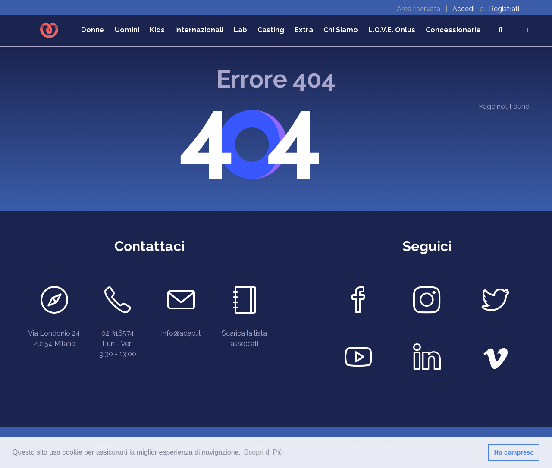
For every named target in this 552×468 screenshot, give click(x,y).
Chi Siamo (340, 30)
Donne (92, 30)
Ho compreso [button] (514, 452)
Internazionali (199, 30)
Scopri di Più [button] (263, 452)
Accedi (464, 9)
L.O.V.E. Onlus (391, 30)
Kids (157, 30)
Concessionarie (453, 30)
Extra (304, 30)
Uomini (127, 30)
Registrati (504, 9)
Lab (240, 30)
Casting (270, 30)
